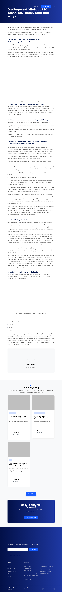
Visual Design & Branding (30, 573)
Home (9, 566)
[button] (54, 7)
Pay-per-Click (13, 413)
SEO (10, 460)
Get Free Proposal (31, 517)
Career (36, 7)
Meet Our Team (12, 571)
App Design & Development (31, 575)
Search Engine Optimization (27, 567)
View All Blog (31, 494)
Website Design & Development (28, 578)
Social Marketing (44, 573)
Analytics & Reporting (45, 571)
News (9, 573)
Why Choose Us (12, 569)
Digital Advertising (45, 569)
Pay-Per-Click (27, 570)
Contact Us (46, 7)
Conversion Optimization (39, 413)
